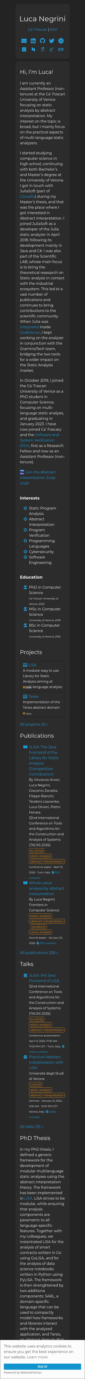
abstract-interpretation (46, 861)
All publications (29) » (39, 953)
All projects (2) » (34, 724)
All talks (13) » (31, 1127)
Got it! (42, 1366)
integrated (29, 327)
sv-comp (36, 850)
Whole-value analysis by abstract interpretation (46, 888)
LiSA (28, 1198)
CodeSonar (30, 332)
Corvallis (27, 196)
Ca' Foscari (37, 29)
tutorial (35, 1084)
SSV (53, 29)
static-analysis (40, 856)
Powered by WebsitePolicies (22, 1372)
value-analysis (40, 932)
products (38, 926)
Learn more (37, 1357)
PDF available (46, 943)
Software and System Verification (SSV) (39, 440)
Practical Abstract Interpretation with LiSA (46, 1062)
